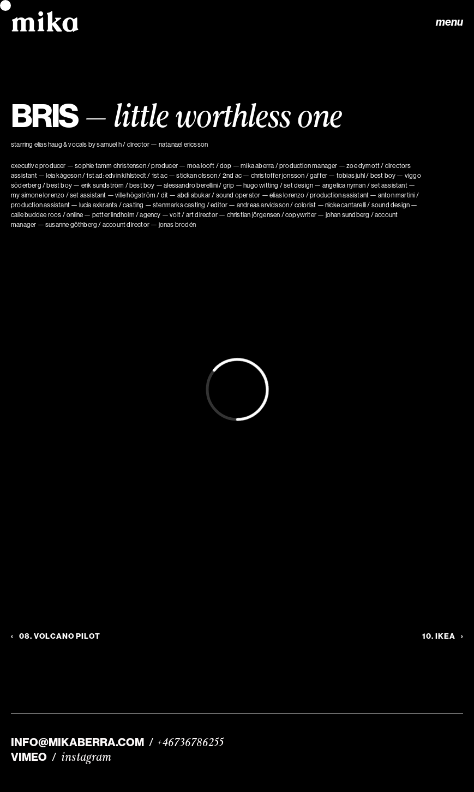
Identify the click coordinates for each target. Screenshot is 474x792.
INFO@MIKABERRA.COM (77, 742)
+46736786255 (190, 742)
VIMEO (29, 757)
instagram (86, 757)
